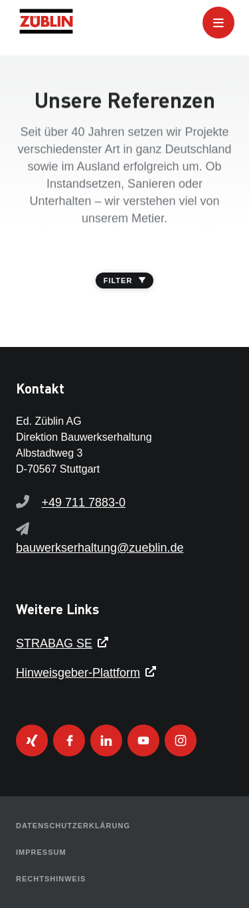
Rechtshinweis (51, 879)
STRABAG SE (54, 643)
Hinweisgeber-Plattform (78, 672)
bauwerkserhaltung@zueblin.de (99, 547)
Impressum (41, 852)
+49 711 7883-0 (83, 502)
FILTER (125, 280)
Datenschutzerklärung (73, 826)
